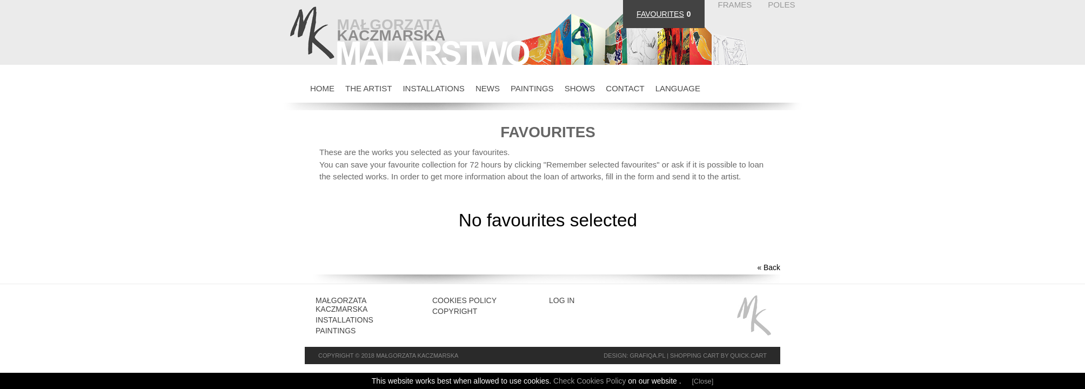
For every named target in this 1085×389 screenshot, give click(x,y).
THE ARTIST (368, 88)
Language (677, 88)
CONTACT (625, 88)
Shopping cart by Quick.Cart (718, 355)
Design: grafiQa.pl (634, 355)
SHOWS (580, 88)
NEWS (487, 88)
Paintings (336, 330)
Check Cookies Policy (590, 381)
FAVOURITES (660, 14)
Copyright (454, 311)
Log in (561, 300)
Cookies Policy (464, 300)
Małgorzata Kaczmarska (341, 304)
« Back (768, 267)
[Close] (703, 381)
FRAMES (735, 4)
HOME (322, 88)
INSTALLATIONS (433, 88)
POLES (781, 4)
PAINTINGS (532, 88)
